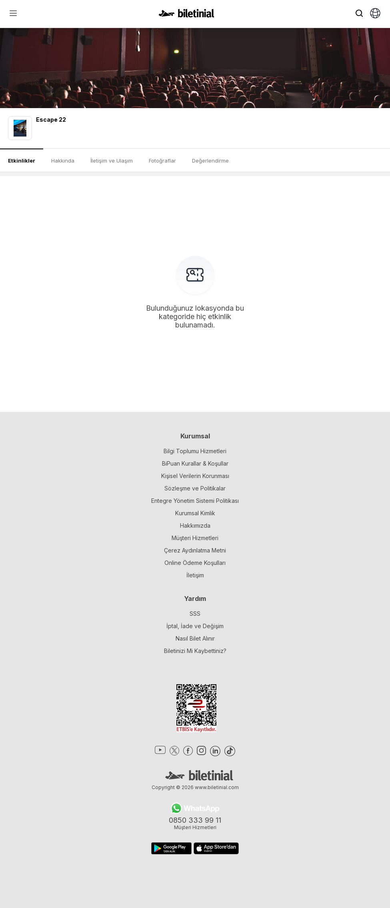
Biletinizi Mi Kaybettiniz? (195, 650)
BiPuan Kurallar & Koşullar (195, 463)
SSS (195, 613)
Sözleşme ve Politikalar (195, 488)
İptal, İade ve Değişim (195, 626)
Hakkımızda (195, 525)
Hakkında (62, 160)
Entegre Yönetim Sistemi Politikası (195, 500)
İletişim (195, 575)
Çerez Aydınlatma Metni (195, 550)
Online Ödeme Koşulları (195, 562)
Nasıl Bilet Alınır (195, 638)
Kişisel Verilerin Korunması (195, 475)
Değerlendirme (210, 160)
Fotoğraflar (162, 160)
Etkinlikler (21, 160)
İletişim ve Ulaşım (111, 160)
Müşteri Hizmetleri (195, 537)
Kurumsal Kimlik (195, 513)
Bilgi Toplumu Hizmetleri (195, 451)
